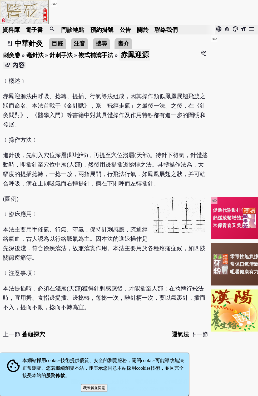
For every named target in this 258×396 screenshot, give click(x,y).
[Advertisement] (234, 114)
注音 (79, 43)
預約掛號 (101, 29)
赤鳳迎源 (135, 55)
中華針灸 (28, 43)
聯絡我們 (166, 29)
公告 (125, 29)
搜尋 (101, 43)
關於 (142, 29)
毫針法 (35, 55)
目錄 (57, 43)
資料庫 (11, 29)
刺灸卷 (11, 55)
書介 (123, 43)
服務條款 (55, 375)
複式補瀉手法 (95, 55)
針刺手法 (61, 55)
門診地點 (72, 29)
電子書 (34, 29)
